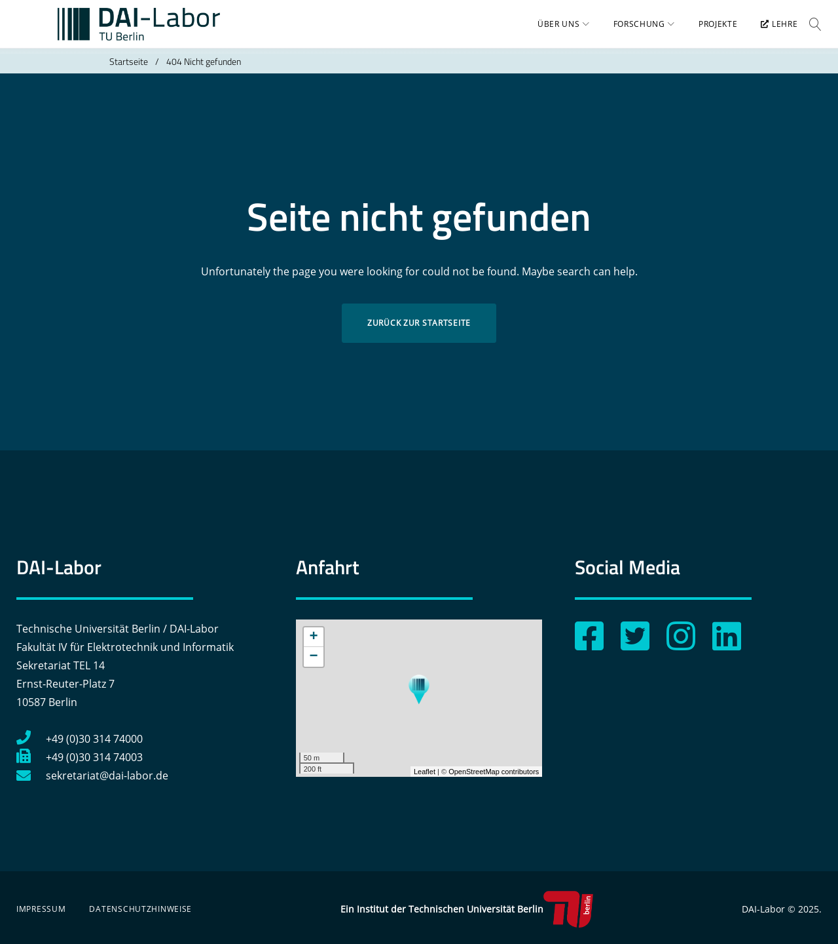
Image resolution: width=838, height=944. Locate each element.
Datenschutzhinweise (140, 908)
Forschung (631, 29)
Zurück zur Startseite (419, 333)
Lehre (771, 29)
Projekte (709, 29)
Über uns (551, 29)
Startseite (128, 72)
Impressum (40, 908)
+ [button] (314, 637)
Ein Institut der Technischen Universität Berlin (466, 909)
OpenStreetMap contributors (493, 772)
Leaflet (424, 772)
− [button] (314, 657)
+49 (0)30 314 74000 (79, 739)
